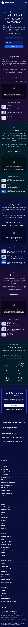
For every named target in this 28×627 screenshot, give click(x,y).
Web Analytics (5, 480)
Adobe (3, 504)
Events (3, 552)
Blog (2, 539)
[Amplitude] (7, 2)
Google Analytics (6, 507)
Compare (14, 46)
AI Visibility (4, 466)
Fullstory (3, 512)
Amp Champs (5, 547)
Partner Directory (6, 579)
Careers (3, 593)
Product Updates (6, 544)
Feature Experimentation (8, 482)
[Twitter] (5, 608)
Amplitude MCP (5, 472)
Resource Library (6, 536)
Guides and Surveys (6, 493)
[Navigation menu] (26, 2)
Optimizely (4, 523)
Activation (4, 496)
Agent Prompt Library (7, 542)
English (3, 615)
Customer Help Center (7, 569)
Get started (14, 405)
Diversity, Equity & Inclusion (8, 601)
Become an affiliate (6, 582)
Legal (14, 613)
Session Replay (5, 490)
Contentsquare (5, 509)
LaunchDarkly (5, 517)
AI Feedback (4, 469)
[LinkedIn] (2, 608)
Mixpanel (3, 520)
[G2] (8, 608)
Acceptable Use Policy (6, 613)
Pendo (3, 525)
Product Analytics (6, 477)
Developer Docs (5, 574)
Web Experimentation (7, 488)
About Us (3, 590)
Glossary (3, 555)
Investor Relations (6, 598)
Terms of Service (5, 611)
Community (4, 571)
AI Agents (4, 464)
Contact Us (4, 566)
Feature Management (7, 485)
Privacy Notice (13, 611)
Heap (2, 515)
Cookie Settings (21, 613)
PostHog (3, 528)
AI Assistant (4, 474)
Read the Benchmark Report (14, 409)
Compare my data (18, 81)
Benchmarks (18, 8)
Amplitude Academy (7, 550)
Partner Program (5, 577)
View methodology (14, 33)
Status (3, 563)
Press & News (5, 596)
